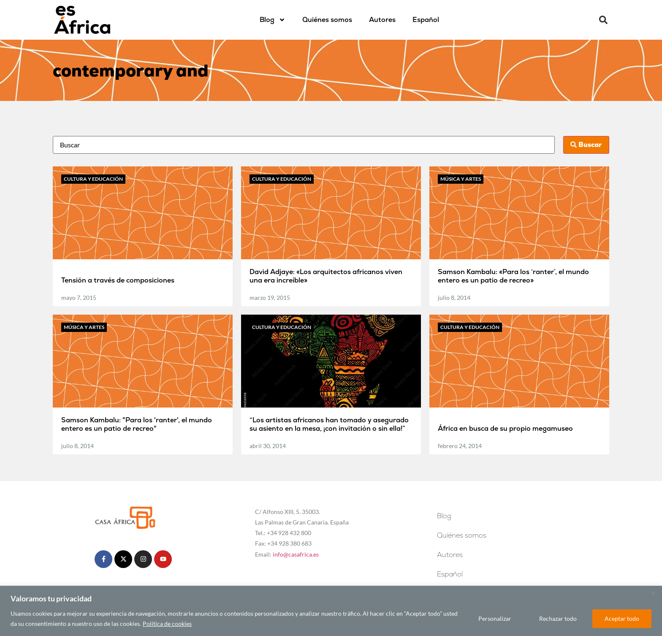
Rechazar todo (558, 618)
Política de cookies (167, 623)
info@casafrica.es (296, 554)
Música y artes (460, 179)
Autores (382, 19)
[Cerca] (653, 593)
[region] (331, 611)
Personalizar (494, 618)
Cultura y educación (93, 179)
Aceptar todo (622, 618)
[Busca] (303, 145)
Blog (272, 19)
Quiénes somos (327, 19)
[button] (603, 19)
